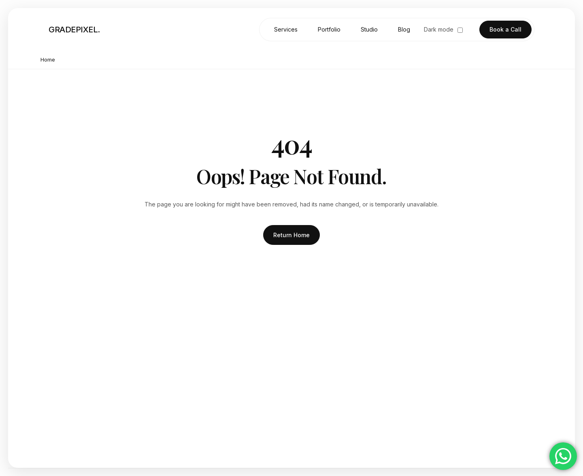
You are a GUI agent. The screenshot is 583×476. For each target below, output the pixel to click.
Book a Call (505, 29)
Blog (404, 29)
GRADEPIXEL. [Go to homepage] (74, 29)
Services (286, 29)
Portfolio (329, 29)
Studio (369, 29)
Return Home (291, 235)
